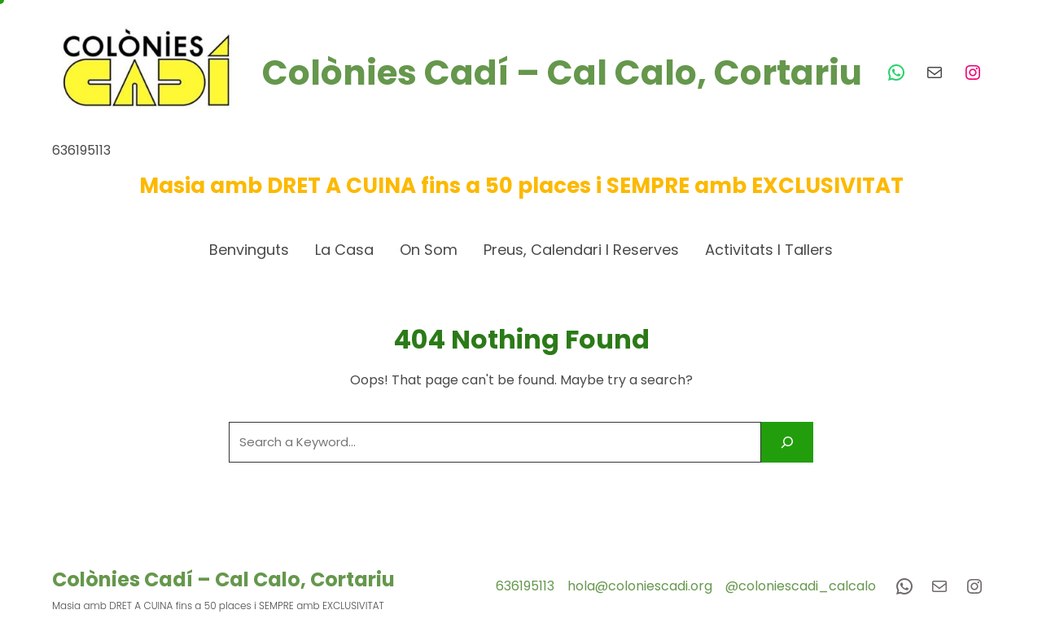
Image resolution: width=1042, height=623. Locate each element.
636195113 (525, 586)
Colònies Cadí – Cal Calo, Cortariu (562, 73)
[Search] (787, 442)
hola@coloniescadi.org (639, 586)
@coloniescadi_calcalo (800, 586)
